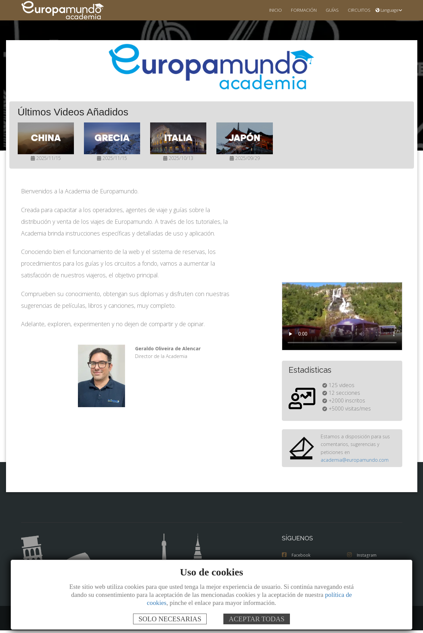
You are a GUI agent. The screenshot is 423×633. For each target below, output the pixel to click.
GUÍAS (328, 9)
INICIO (268, 9)
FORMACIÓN (298, 9)
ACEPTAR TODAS (257, 619)
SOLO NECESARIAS (169, 619)
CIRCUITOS (357, 9)
